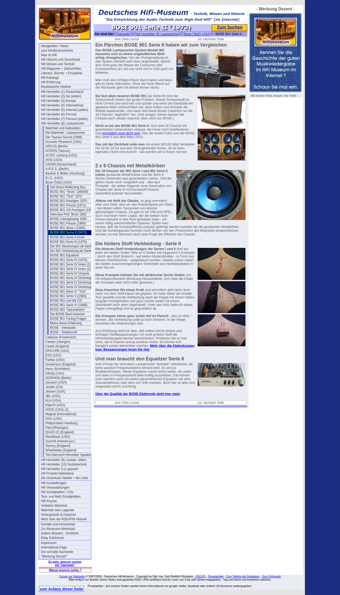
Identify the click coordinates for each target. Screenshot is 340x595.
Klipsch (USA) (55, 405)
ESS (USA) (53, 355)
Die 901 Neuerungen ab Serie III (73, 246)
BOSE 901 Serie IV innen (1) (70, 264)
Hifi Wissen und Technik (58, 64)
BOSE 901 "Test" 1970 (66, 196)
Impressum (49, 543)
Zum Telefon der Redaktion (243, 576)
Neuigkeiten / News (54, 46)
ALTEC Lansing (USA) (61, 155)
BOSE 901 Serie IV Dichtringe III (73, 287)
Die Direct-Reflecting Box (68, 187)
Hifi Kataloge (50, 78)
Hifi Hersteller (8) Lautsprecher (62, 123)
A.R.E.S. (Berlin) (57, 169)
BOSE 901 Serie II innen (67, 237)
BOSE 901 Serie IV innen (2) (70, 269)
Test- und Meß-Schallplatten (60, 496)
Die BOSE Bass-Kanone (67, 314)
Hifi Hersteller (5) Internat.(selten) (64, 110)
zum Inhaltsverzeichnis (57, 50)
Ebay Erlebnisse (52, 538)
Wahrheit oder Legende (57, 510)
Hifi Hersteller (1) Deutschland (62, 92)
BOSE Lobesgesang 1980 (68, 219)
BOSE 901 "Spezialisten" (67, 309)
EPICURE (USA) (57, 351)
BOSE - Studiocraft (63, 332)
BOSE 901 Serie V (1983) (68, 296)
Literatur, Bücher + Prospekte (61, 73)
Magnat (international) (60, 414)
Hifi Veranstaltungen (55, 487)
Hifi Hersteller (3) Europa (58, 101)
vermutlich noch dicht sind (121, 133)
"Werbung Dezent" (54, 556)
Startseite (123, 34)
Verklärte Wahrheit (54, 505)
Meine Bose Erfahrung (66, 323)
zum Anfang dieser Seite (61, 589)
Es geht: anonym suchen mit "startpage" (64, 563)
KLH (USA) (53, 400)
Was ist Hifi (49, 55)
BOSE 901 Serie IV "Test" (68, 291)
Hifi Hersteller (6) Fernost (58, 114)
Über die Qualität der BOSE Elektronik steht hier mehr (137, 394)
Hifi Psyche (49, 501)
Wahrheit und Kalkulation (63, 128)
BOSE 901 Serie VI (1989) (68, 305)
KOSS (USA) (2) (57, 409)
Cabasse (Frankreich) (60, 337)
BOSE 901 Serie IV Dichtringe (71, 278)
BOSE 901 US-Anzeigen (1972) (72, 210)
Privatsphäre (216, 576)
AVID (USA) (53, 160)
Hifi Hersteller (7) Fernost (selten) (64, 119)
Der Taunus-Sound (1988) (63, 137)
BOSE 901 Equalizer (64, 255)
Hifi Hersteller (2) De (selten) (61, 96)
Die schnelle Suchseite (57, 552)
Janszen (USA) (56, 382)
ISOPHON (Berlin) (58, 378)
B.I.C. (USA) (54, 178)
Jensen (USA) (55, 391)
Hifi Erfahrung (50, 82)
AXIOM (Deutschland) (60, 164)
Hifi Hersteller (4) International (62, 105)
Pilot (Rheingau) (56, 428)
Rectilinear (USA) (57, 437)
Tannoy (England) (57, 446)
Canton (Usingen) (57, 342)
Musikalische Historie (56, 87)
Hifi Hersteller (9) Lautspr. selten (63, 460)
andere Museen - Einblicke (60, 533)
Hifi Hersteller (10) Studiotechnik (64, 464)
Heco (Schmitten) (57, 369)
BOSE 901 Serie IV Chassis (70, 273)
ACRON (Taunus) (57, 151)
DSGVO (201, 576)
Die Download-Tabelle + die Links (64, 478)
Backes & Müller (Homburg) (64, 173)
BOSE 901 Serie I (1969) (67, 228)
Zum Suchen (230, 27)
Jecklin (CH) (54, 387)
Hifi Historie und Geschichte (60, 59)
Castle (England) (57, 346)
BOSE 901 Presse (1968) (68, 223)
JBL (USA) (52, 396)
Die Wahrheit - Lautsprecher (65, 133)
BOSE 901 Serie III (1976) (68, 242)
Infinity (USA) (54, 373)
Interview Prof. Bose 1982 (68, 214)
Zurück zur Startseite (72, 576)
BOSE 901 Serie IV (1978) (68, 260)
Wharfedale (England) (60, 450)
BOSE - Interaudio (63, 328)
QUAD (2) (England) (59, 432)
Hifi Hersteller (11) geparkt (59, 469)
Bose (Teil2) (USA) (58, 182)
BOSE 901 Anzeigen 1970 (68, 201)
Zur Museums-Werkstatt (58, 529)
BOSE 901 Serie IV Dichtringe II (72, 282)
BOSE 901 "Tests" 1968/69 (69, 192)
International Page (54, 547)
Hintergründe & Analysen (58, 515)
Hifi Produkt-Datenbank (57, 473)
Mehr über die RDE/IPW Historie (64, 519)
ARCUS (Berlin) (56, 146)
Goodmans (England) (60, 364)
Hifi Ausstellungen (53, 483)
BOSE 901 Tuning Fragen (68, 319)
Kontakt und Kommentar (58, 524)
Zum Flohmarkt (271, 576)
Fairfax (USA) (55, 360)
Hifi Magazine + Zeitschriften (61, 68)
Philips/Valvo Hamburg (61, 423)
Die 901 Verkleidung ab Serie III (72, 251)
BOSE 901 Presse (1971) (68, 205)
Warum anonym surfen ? (65, 570)
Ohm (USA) (53, 419)
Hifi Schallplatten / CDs (57, 492)
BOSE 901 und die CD (66, 300)
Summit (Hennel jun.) (60, 441)
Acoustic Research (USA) (63, 142)
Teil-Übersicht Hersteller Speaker (68, 455)
